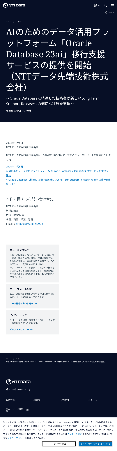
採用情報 (65, 399)
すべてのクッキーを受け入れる (95, 443)
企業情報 (10, 399)
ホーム (8, 21)
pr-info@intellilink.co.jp (29, 224)
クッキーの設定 (58, 443)
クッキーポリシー (16, 438)
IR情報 (37, 399)
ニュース (19, 21)
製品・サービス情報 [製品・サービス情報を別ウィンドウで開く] (14, 410)
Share (109, 12)
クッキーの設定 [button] (74, 434)
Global (19, 389)
